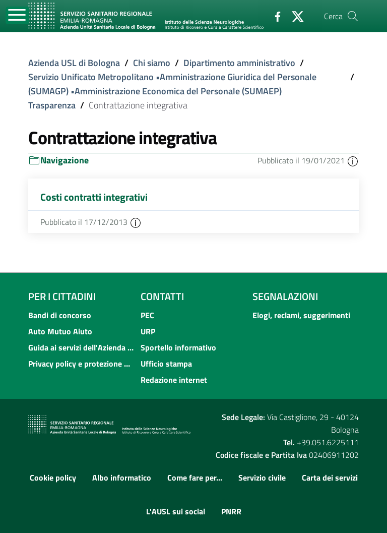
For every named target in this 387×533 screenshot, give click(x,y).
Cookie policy (53, 477)
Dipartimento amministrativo (239, 63)
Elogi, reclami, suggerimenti (301, 315)
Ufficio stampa (166, 364)
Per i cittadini (62, 296)
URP (148, 331)
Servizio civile (262, 477)
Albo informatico (121, 477)
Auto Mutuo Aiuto (60, 331)
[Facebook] (274, 16)
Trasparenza (52, 105)
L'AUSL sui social (175, 511)
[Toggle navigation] (17, 15)
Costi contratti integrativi (94, 197)
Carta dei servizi (330, 477)
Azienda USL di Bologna (74, 63)
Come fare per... (194, 477)
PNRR (231, 511)
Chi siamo (151, 63)
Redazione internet (174, 380)
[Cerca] (353, 16)
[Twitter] (294, 16)
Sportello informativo (178, 347)
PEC (147, 315)
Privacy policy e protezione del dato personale (81, 364)
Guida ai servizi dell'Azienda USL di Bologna (81, 347)
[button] (353, 160)
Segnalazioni (285, 296)
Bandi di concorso (59, 315)
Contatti (162, 296)
